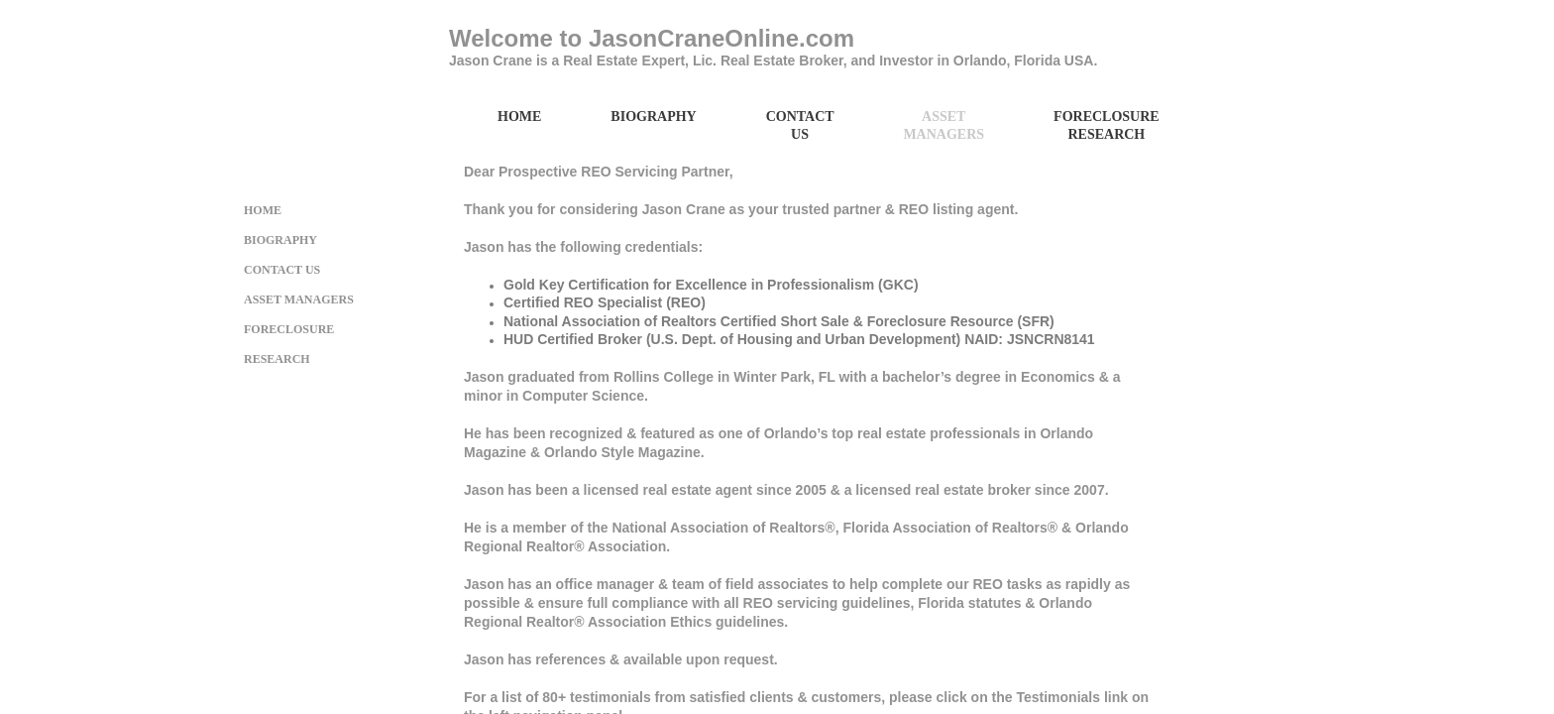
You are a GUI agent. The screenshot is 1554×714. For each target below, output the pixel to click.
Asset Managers (943, 125)
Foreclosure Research (1107, 125)
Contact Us (800, 125)
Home (519, 116)
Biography (653, 116)
